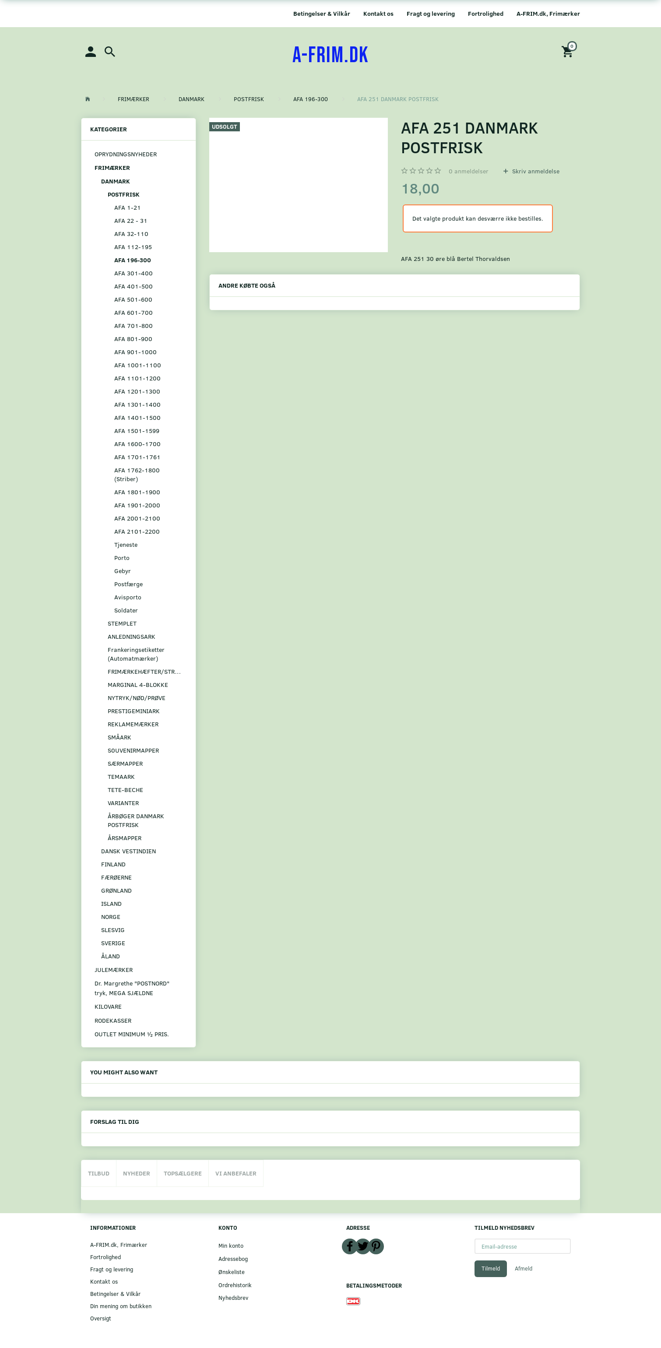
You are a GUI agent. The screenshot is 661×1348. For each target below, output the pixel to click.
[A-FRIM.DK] (330, 55)
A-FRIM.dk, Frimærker (548, 13)
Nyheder (136, 1173)
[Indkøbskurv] (568, 51)
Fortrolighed (485, 13)
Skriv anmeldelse (534, 171)
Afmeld (523, 1268)
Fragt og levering (431, 13)
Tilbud (98, 1173)
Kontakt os (378, 13)
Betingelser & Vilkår (321, 13)
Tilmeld (491, 1268)
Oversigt (100, 1318)
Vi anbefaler (236, 1173)
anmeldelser (469, 171)
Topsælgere (183, 1173)
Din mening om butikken (120, 1305)
